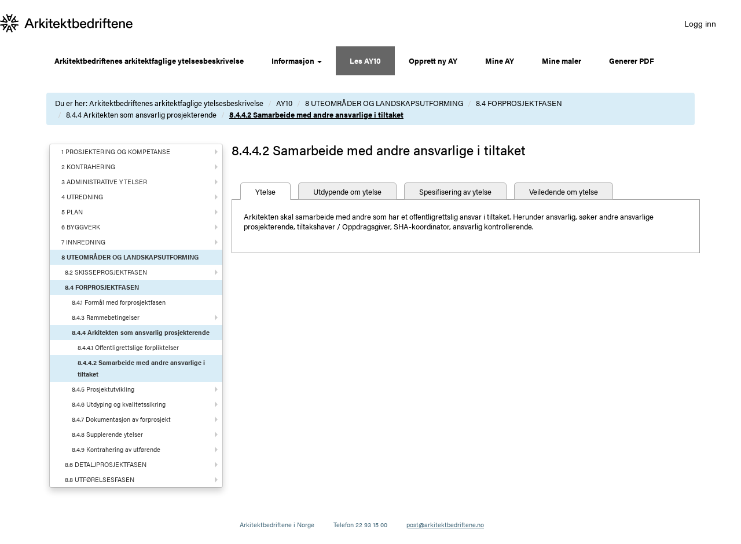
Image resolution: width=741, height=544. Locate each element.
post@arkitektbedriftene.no (445, 524)
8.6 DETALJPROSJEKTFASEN (105, 464)
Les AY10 (365, 60)
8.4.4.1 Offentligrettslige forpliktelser (128, 347)
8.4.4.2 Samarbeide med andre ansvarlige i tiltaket (316, 114)
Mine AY (499, 60)
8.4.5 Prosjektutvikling (103, 389)
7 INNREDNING (83, 242)
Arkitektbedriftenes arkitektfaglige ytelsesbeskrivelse (149, 60)
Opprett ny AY (433, 60)
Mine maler (561, 60)
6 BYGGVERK (80, 226)
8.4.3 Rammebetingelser (106, 317)
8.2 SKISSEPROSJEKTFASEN (106, 272)
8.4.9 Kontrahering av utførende (116, 449)
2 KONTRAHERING (88, 166)
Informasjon (297, 60)
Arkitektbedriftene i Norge (277, 524)
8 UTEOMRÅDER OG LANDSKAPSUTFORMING (384, 102)
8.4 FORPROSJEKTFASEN (519, 102)
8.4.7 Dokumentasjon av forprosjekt (121, 419)
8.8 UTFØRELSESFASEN (99, 479)
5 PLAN (72, 211)
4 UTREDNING (82, 196)
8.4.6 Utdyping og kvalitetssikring (119, 404)
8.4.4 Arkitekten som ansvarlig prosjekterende (141, 114)
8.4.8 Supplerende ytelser (107, 434)
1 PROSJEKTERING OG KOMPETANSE (115, 151)
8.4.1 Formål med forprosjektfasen (119, 302)
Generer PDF (631, 60)
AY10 (284, 102)
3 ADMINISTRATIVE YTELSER (104, 181)
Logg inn (700, 23)
